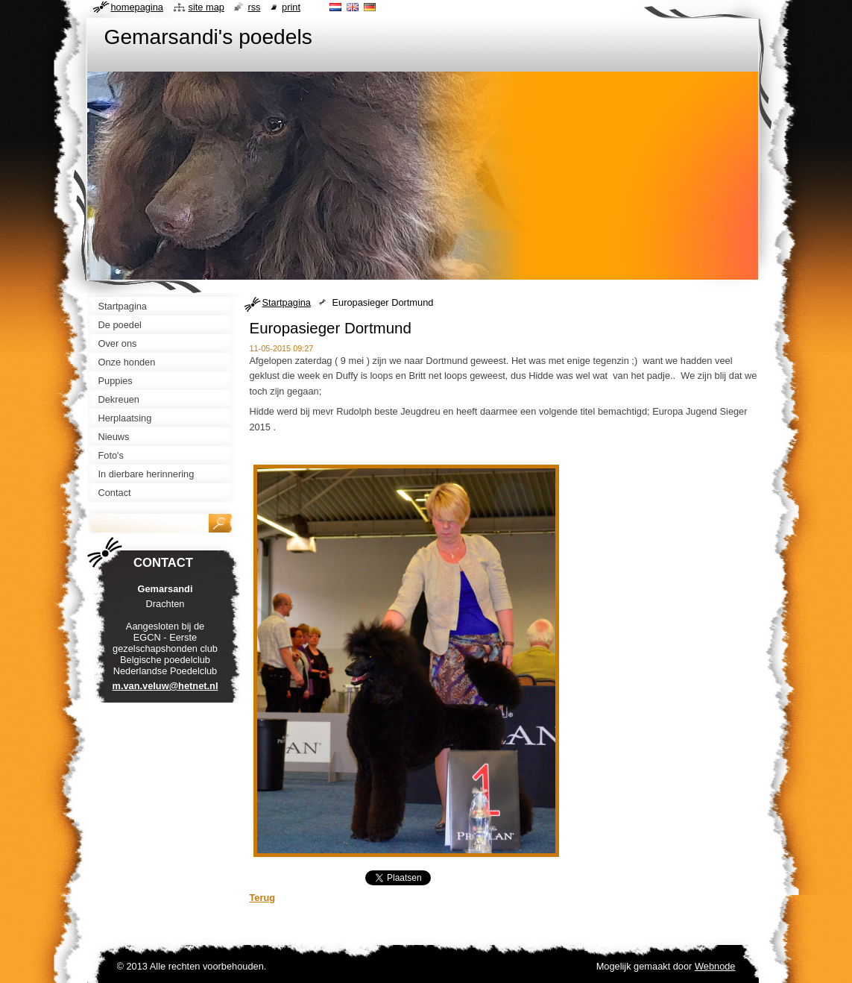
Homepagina (137, 7)
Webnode (715, 966)
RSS (253, 7)
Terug (263, 897)
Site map (206, 7)
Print (291, 7)
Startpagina (286, 302)
